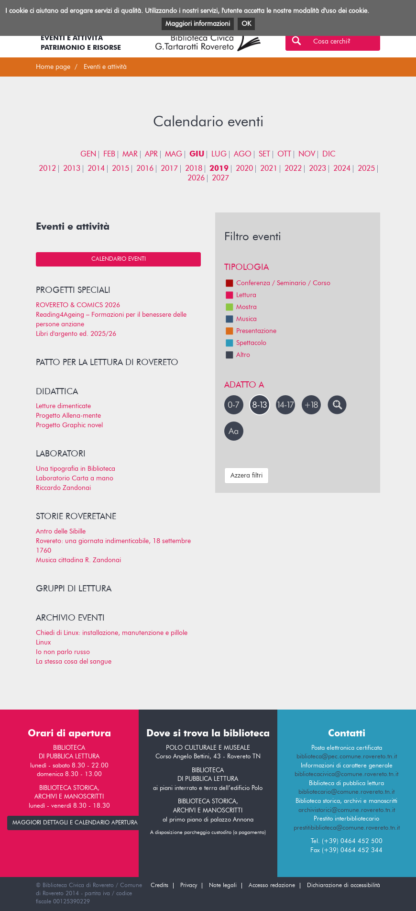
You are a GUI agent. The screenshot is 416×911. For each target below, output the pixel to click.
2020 (244, 169)
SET (264, 154)
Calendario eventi (118, 259)
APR (151, 154)
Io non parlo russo (63, 652)
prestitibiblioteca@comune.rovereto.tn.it (347, 828)
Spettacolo (245, 343)
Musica (240, 319)
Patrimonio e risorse (81, 47)
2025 (366, 169)
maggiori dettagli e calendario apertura (75, 823)
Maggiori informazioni (197, 24)
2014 (96, 169)
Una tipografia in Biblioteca (75, 469)
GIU (196, 154)
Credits (159, 886)
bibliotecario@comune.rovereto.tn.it (346, 792)
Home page (53, 67)
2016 (144, 169)
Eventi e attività (72, 38)
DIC (329, 154)
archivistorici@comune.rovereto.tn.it (346, 810)
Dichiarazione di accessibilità (343, 886)
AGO (243, 154)
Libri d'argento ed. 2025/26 (76, 334)
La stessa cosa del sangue (73, 661)
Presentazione (250, 331)
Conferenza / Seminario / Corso (277, 283)
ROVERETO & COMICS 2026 (78, 305)
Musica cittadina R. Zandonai (78, 560)
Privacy (188, 886)
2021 (268, 169)
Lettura (240, 295)
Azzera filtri (246, 475)
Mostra (240, 307)
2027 (220, 178)
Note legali (223, 886)
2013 (71, 169)
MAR (130, 154)
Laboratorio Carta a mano (74, 478)
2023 (317, 169)
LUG (219, 154)
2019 (219, 169)
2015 (120, 169)
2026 (196, 178)
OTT (284, 154)
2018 (193, 169)
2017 (169, 169)
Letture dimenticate (63, 406)
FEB (109, 154)
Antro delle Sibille (61, 531)
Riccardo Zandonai (63, 488)
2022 (293, 169)
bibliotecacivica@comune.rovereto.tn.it (346, 774)
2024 (341, 169)
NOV (306, 154)
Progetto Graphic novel (69, 425)
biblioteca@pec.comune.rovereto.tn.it (346, 757)
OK (246, 24)
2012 (47, 169)
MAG (173, 154)
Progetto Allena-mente (68, 415)
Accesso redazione (272, 886)
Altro (237, 355)
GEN (88, 154)
